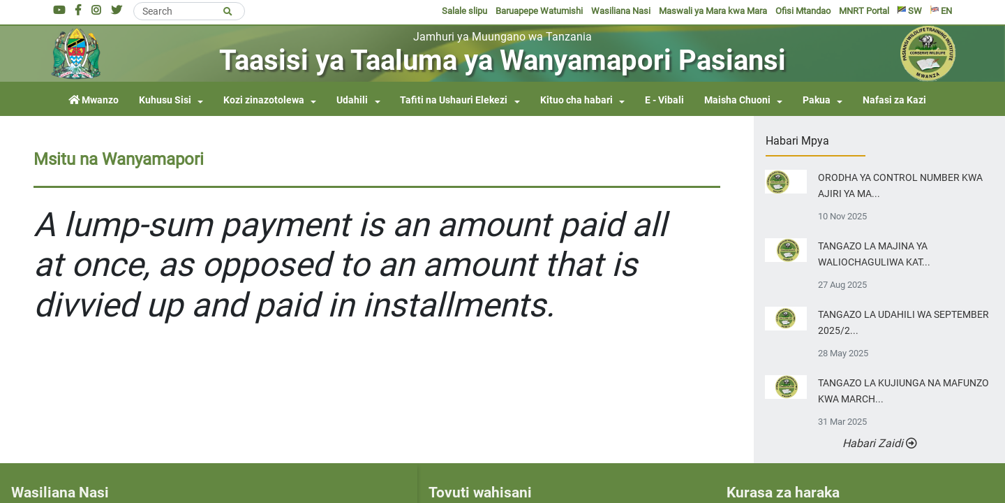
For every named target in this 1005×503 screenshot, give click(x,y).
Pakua (817, 100)
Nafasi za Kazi (894, 100)
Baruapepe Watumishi (539, 11)
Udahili (352, 100)
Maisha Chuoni (737, 100)
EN (941, 11)
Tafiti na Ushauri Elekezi (453, 100)
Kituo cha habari (576, 100)
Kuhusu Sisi (165, 100)
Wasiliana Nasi (620, 11)
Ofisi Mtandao (803, 11)
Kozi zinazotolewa (263, 100)
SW (910, 11)
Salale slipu (464, 11)
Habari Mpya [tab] (797, 140)
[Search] (189, 11)
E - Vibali (664, 100)
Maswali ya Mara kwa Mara (713, 11)
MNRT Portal (864, 11)
